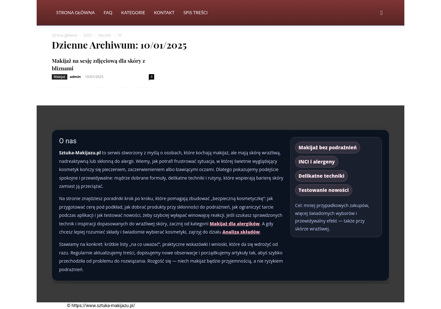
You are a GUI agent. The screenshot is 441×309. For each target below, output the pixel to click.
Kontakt (164, 12)
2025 (87, 35)
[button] (381, 13)
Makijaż (59, 76)
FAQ (108, 12)
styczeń (104, 35)
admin (75, 76)
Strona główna (64, 35)
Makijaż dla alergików (235, 224)
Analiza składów (241, 232)
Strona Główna (75, 12)
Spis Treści (195, 12)
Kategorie (133, 12)
